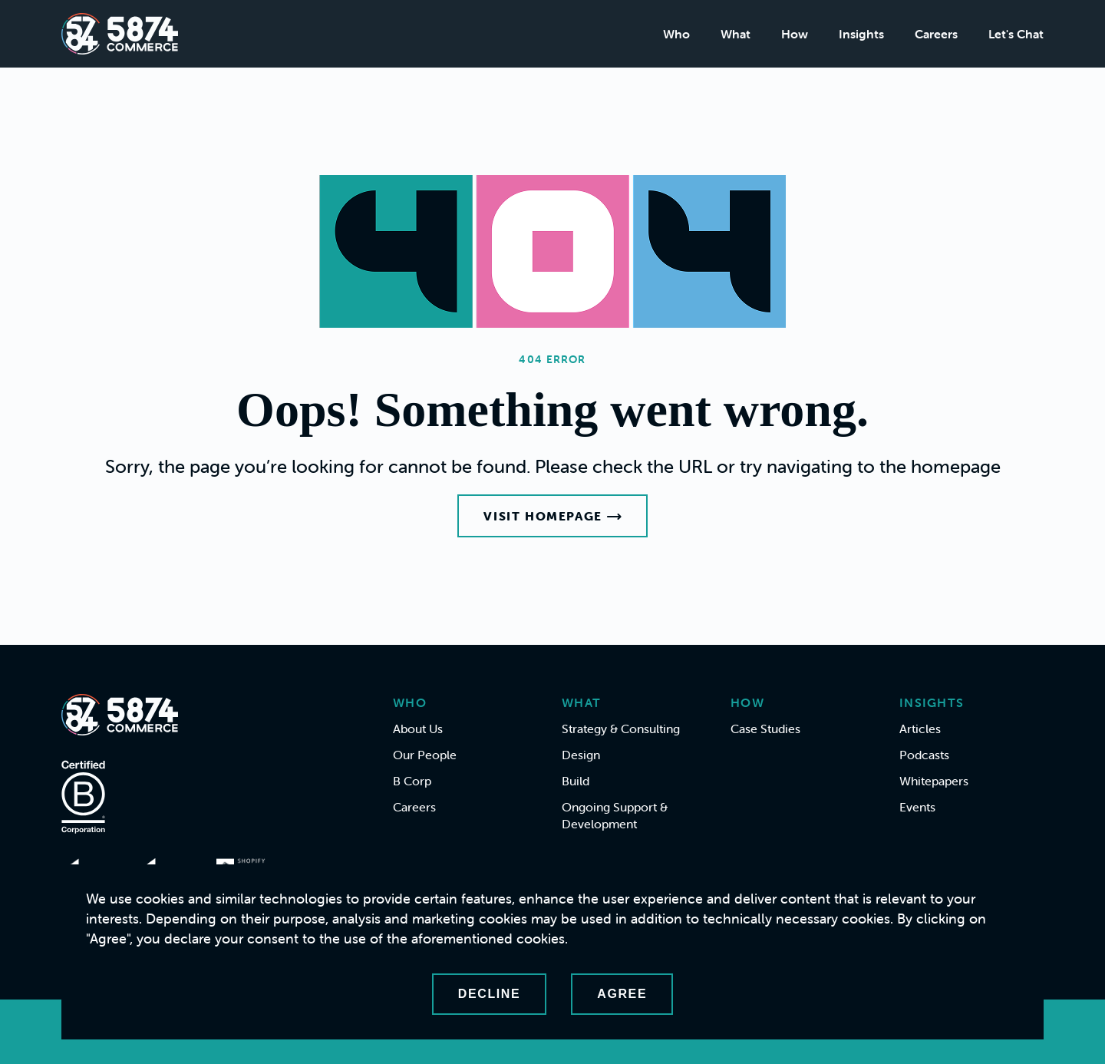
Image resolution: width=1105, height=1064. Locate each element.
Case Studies (765, 728)
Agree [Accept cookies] (622, 993)
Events (917, 807)
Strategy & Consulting (621, 728)
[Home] (119, 34)
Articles (920, 728)
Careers (936, 33)
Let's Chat (1016, 33)
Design (581, 754)
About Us (418, 728)
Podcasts (924, 754)
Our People (425, 754)
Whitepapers (933, 780)
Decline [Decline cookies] (489, 993)
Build (575, 780)
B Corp (412, 780)
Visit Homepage (552, 516)
